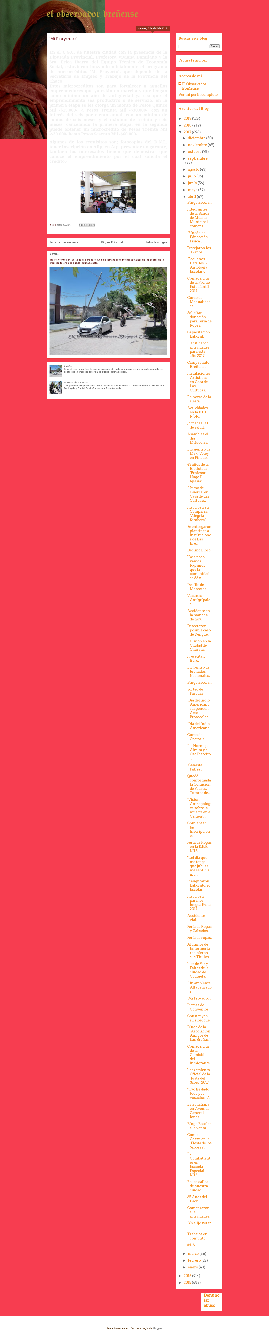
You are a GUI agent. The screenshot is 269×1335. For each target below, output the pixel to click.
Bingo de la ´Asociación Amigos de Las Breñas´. (199, 1033)
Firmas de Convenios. (198, 1007)
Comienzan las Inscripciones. (198, 829)
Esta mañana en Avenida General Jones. (198, 1110)
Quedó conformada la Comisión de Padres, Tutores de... (199, 784)
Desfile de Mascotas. (197, 587)
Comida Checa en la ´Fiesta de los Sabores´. (199, 1141)
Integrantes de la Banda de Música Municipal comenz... (198, 217)
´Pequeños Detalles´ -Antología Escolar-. (197, 265)
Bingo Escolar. (199, 202)
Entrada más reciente (64, 242)
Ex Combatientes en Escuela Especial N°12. (198, 1164)
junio (193, 183)
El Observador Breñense (194, 86)
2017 (188, 132)
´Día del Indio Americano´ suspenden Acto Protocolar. (199, 708)
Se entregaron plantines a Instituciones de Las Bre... (199, 535)
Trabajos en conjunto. (197, 1236)
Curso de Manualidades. (199, 302)
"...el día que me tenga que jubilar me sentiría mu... (198, 866)
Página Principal (112, 242)
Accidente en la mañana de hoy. (198, 615)
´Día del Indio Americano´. (199, 726)
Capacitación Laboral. (198, 334)
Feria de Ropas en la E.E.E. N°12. (199, 846)
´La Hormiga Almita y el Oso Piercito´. (199, 752)
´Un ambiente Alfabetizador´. (199, 987)
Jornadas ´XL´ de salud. (198, 425)
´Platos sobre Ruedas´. (76, 382)
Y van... (54, 254)
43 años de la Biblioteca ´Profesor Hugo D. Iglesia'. (198, 472)
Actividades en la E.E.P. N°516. (197, 412)
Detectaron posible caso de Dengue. (199, 630)
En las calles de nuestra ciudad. (197, 1186)
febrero (195, 1260)
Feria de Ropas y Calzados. (199, 929)
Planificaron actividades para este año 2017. (198, 349)
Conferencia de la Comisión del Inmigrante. (199, 1054)
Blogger (157, 1328)
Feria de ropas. (199, 938)
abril (192, 196)
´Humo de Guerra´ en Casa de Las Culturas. (198, 494)
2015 (188, 1282)
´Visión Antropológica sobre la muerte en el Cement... (199, 808)
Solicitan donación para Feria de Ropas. (199, 319)
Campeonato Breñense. (198, 364)
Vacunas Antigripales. (198, 600)
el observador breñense (92, 14)
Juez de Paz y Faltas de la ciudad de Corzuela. (198, 970)
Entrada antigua (156, 242)
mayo (193, 190)
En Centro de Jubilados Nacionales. (198, 671)
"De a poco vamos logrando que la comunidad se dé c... (198, 567)
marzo (193, 1254)
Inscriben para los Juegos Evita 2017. (199, 902)
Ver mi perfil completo (198, 95)
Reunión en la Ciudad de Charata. (199, 645)
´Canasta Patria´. (194, 767)
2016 (188, 1276)
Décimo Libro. (199, 550)
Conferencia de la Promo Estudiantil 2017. (198, 284)
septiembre (198, 158)
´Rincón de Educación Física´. (197, 237)
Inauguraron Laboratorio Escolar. (198, 885)
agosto (194, 169)
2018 (188, 125)
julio (192, 176)
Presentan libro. (196, 658)
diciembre (197, 138)
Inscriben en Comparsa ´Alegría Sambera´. (198, 513)
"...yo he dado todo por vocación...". (198, 1093)
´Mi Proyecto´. (199, 998)
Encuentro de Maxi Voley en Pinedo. (198, 453)
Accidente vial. (196, 918)
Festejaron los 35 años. (199, 250)
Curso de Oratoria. (196, 737)
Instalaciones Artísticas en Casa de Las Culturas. (198, 381)
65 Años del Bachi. (197, 1199)
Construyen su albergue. (199, 1018)
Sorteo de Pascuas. (195, 691)
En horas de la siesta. (199, 399)
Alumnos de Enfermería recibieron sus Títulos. (198, 950)
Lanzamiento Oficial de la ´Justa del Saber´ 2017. (198, 1076)
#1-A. (191, 1245)
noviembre (198, 145)
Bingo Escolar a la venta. (199, 1126)
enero (193, 1267)
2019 (188, 118)
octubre (195, 152)
